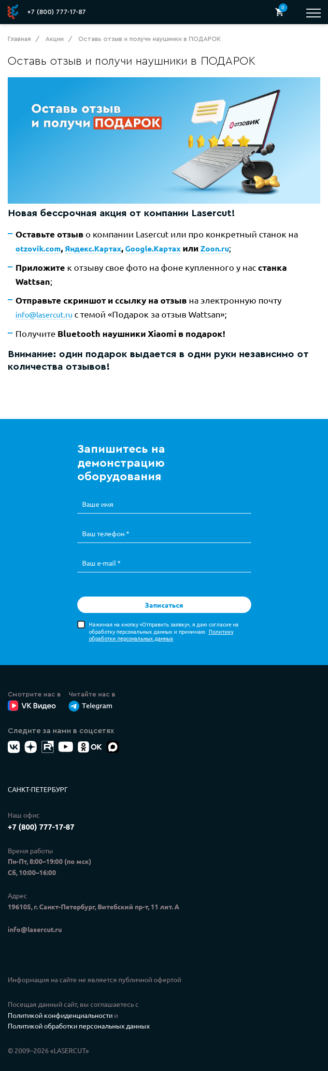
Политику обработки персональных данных (161, 623)
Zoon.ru (215, 250)
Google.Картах (153, 250)
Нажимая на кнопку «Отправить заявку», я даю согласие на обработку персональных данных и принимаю (164, 620)
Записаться (164, 594)
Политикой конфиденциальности (60, 1004)
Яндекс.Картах (92, 250)
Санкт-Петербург (38, 778)
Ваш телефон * (105, 523)
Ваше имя (98, 495)
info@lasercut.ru (43, 319)
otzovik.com (37, 250)
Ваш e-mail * (101, 552)
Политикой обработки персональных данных (79, 1015)
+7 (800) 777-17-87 (56, 12)
